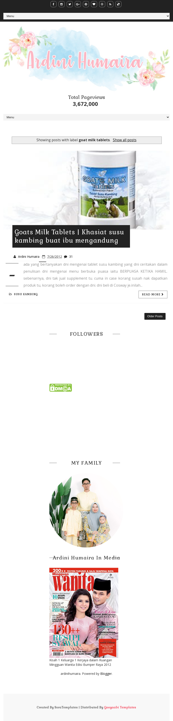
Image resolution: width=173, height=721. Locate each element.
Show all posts (125, 140)
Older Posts (155, 316)
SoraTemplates (66, 707)
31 (71, 256)
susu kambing (23, 294)
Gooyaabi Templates (120, 707)
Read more (153, 294)
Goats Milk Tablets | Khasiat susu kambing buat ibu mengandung (69, 236)
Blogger (106, 673)
